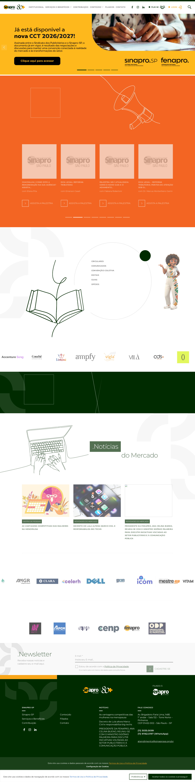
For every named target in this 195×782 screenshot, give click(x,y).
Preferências (137, 777)
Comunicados (98, 266)
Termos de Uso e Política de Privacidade (89, 777)
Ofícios (95, 284)
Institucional (36, 7)
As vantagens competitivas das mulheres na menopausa (116, 716)
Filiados (109, 7)
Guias (94, 280)
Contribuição (80, 7)
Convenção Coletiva (102, 270)
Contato (120, 7)
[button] (191, 47)
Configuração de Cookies (97, 766)
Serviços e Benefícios (57, 7)
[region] (97, 776)
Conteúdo (95, 7)
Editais (95, 275)
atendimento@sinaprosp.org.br (156, 741)
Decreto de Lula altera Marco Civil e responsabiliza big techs (115, 723)
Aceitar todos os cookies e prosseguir (170, 777)
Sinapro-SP (28, 714)
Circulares (97, 261)
